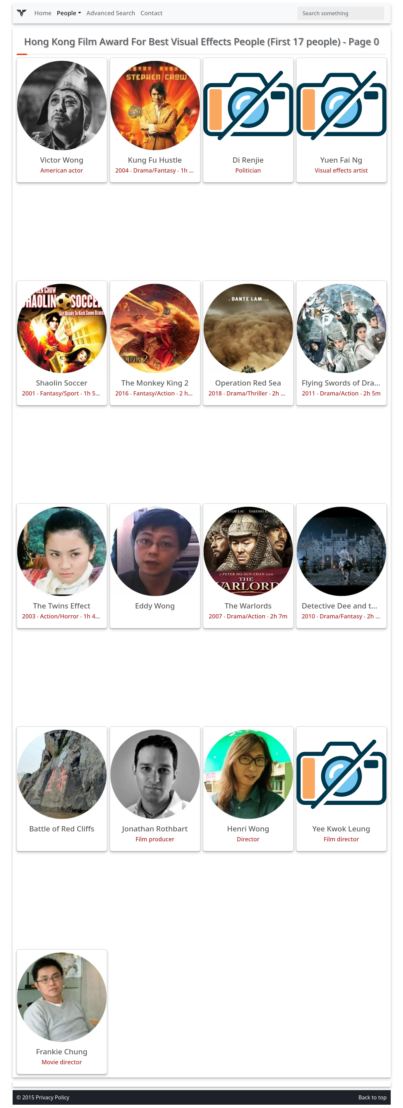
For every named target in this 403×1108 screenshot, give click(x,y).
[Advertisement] (202, 231)
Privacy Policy (52, 1097)
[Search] (341, 13)
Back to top (373, 1097)
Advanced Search (111, 13)
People (66, 13)
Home (43, 13)
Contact (152, 13)
